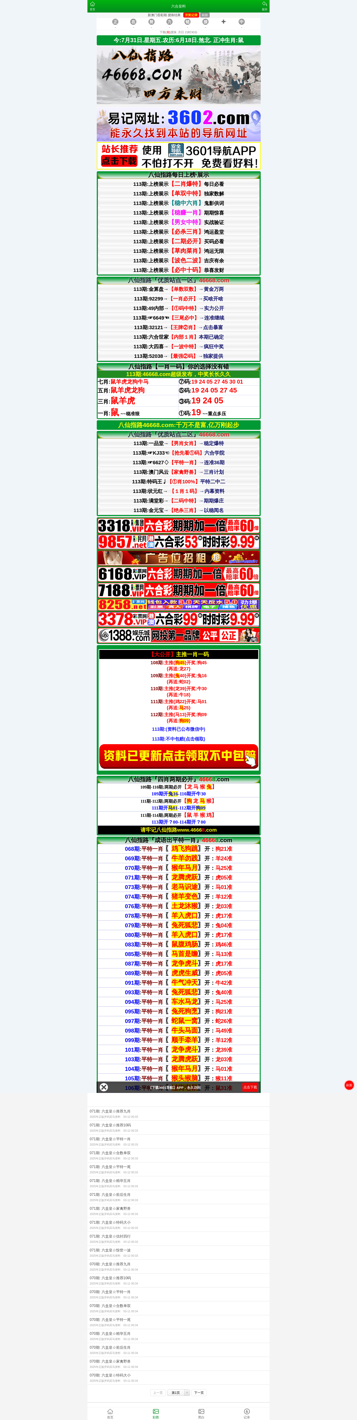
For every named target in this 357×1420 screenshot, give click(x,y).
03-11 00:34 (130, 1269)
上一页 (158, 1392)
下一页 (199, 1392)
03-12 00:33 (130, 1116)
